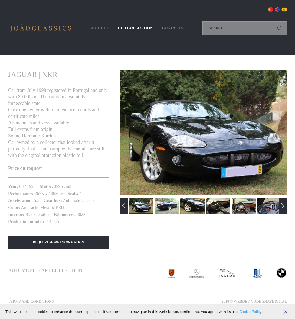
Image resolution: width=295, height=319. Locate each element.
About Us (99, 28)
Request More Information (58, 242)
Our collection (135, 28)
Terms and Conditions (31, 301)
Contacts (172, 28)
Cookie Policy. (251, 311)
